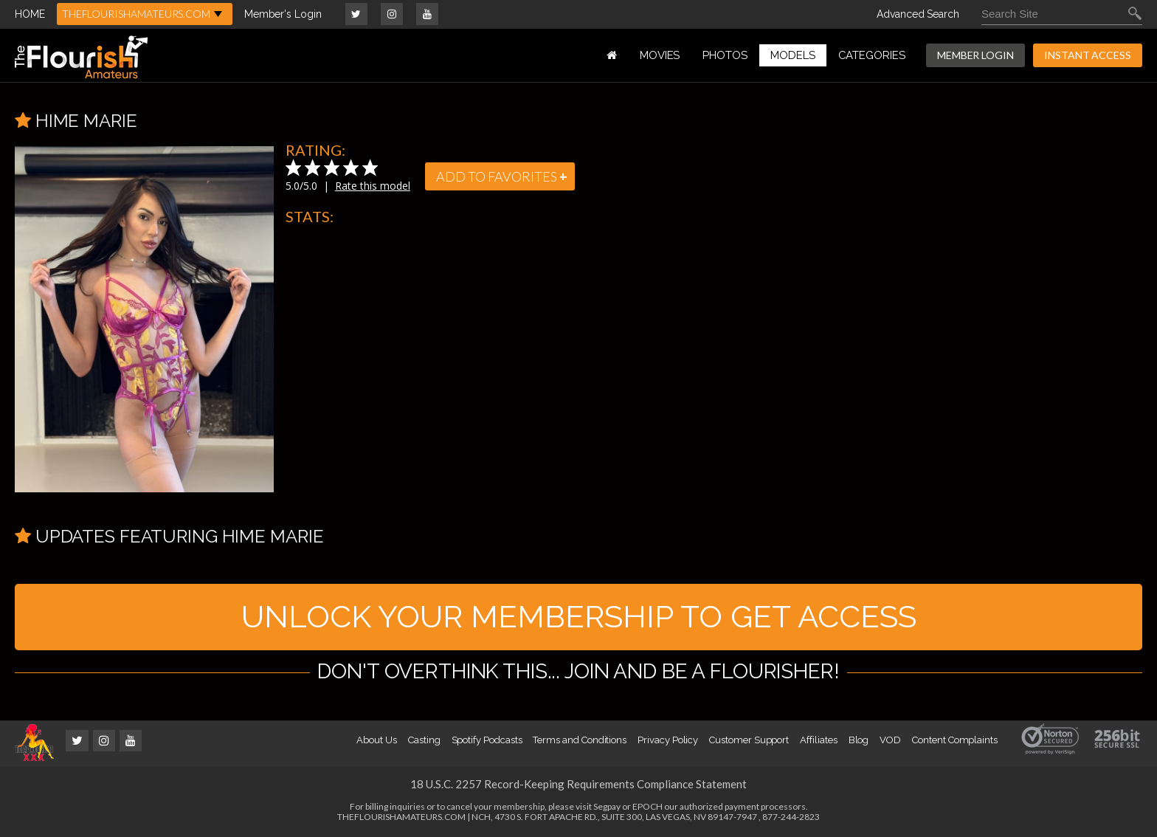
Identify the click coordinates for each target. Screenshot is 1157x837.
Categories (871, 55)
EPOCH (647, 806)
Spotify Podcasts (487, 739)
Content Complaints (955, 739)
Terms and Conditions (579, 739)
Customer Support (749, 739)
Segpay (607, 806)
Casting (424, 739)
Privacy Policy (668, 739)
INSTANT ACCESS (1087, 55)
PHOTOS (724, 55)
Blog (859, 739)
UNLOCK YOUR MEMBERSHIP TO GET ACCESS (578, 617)
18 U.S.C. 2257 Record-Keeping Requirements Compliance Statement (578, 783)
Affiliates (818, 739)
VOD (890, 739)
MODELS (792, 55)
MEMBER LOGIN (975, 55)
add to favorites (501, 176)
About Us (376, 739)
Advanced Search (918, 14)
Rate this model (372, 186)
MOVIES (660, 55)
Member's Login (283, 14)
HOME (30, 14)
